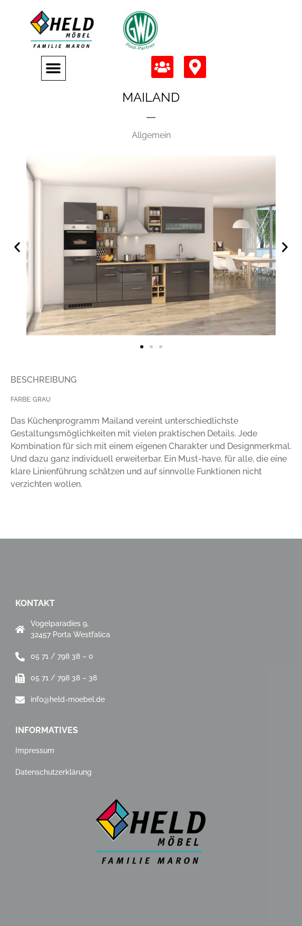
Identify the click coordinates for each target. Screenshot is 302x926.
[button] (53, 68)
